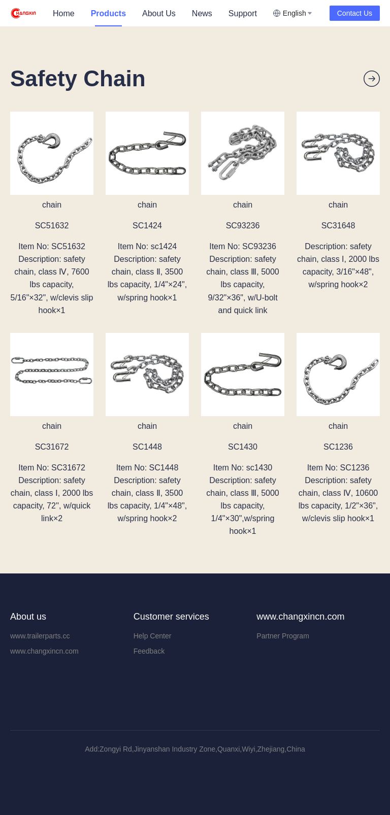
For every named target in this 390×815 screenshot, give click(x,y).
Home (64, 13)
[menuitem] (64, 14)
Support (243, 13)
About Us (159, 13)
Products (108, 13)
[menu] (159, 13)
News (202, 13)
